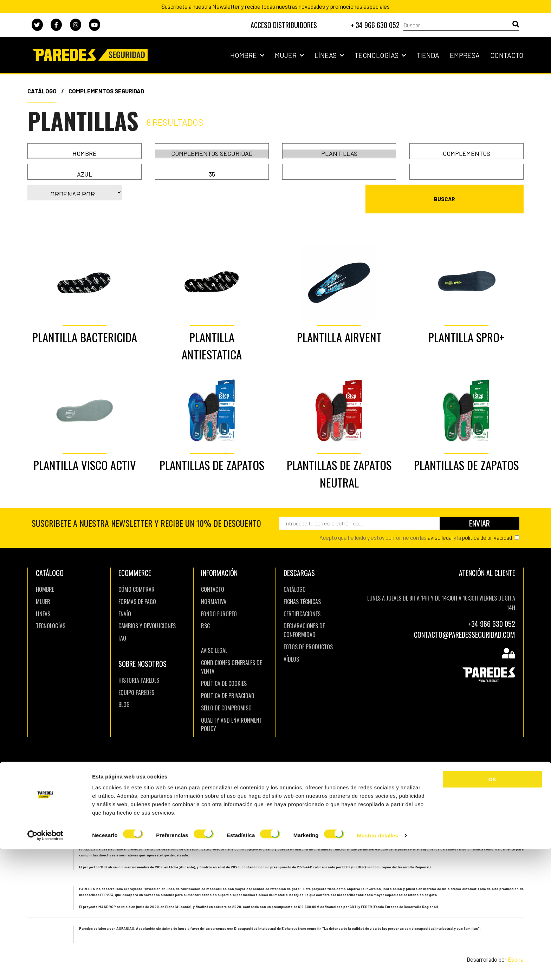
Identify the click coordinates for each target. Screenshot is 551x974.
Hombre (247, 55)
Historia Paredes (138, 670)
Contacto (507, 55)
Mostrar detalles (377, 960)
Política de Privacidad (227, 686)
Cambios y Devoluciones (147, 616)
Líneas (329, 55)
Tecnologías (380, 55)
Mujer (289, 55)
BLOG (124, 695)
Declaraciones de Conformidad (304, 620)
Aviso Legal (214, 640)
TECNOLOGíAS (50, 616)
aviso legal (440, 527)
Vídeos (291, 649)
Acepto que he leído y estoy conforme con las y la (415, 527)
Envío (124, 604)
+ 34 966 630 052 (375, 25)
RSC (205, 616)
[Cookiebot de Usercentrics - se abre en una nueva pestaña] (45, 960)
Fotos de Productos (308, 637)
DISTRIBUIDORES (284, 25)
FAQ (122, 628)
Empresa (465, 55)
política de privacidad (487, 527)
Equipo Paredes (136, 682)
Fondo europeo (219, 604)
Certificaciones (302, 604)
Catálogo (42, 90)
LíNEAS (43, 604)
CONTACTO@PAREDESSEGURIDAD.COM (464, 624)
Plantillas (339, 154)
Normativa (213, 592)
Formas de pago (137, 592)
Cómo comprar (136, 579)
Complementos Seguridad (106, 90)
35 (212, 174)
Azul (84, 174)
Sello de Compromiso (226, 698)
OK (492, 904)
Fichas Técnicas (302, 592)
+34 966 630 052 (491, 614)
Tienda (427, 55)
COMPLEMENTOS (466, 154)
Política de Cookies (224, 674)
